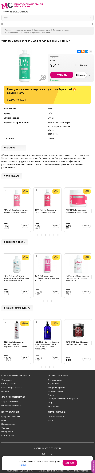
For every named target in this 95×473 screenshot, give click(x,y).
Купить (25, 226)
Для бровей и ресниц (56, 387)
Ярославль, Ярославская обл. (19, 11)
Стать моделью (7, 435)
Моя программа (8, 424)
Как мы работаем (8, 384)
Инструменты (53, 406)
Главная (8, 30)
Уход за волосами (42, 30)
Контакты (5, 391)
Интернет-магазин (23, 30)
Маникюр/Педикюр (55, 391)
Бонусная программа (56, 416)
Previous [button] (4, 211)
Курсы (3, 420)
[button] (93, 466)
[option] (16, 211)
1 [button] (37, 235)
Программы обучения (10, 416)
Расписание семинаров (11, 405)
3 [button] (45, 235)
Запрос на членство (9, 401)
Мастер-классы (7, 432)
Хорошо (69, 462)
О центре (5, 428)
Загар (50, 402)
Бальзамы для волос (61, 30)
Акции (50, 420)
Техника (51, 395)
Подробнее (23, 465)
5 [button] (53, 235)
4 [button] (49, 235)
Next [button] (90, 211)
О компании (6, 380)
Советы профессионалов (11, 387)
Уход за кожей (53, 384)
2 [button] (41, 235)
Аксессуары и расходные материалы (63, 399)
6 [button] (58, 235)
